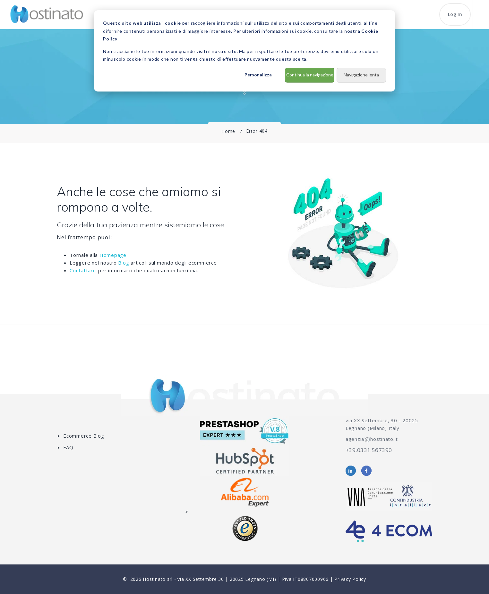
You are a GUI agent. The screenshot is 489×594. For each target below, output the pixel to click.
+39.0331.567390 (369, 450)
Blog (123, 262)
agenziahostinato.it (372, 439)
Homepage (112, 255)
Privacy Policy (350, 579)
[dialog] (244, 51)
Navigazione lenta (361, 74)
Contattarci (83, 270)
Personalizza (258, 74)
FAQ (68, 447)
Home (228, 131)
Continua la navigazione (309, 74)
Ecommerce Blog (83, 435)
